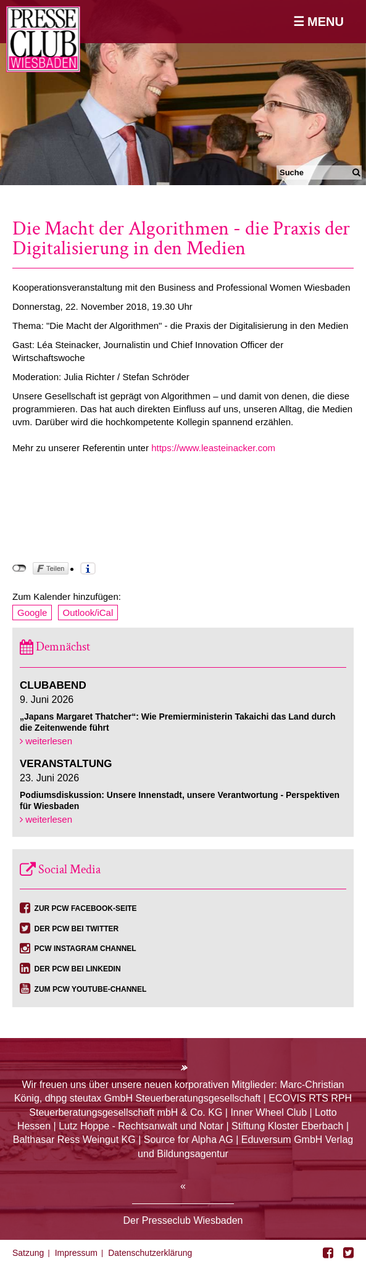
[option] (183, 92)
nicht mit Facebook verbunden (19, 568)
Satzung (28, 1253)
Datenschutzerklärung (150, 1253)
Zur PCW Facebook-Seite (86, 908)
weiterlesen (46, 741)
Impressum (76, 1253)
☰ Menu (318, 21)
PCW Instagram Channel (85, 948)
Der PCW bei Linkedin (78, 969)
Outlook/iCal (88, 612)
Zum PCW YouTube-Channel (91, 989)
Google (32, 612)
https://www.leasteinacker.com (213, 447)
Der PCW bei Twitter (77, 928)
